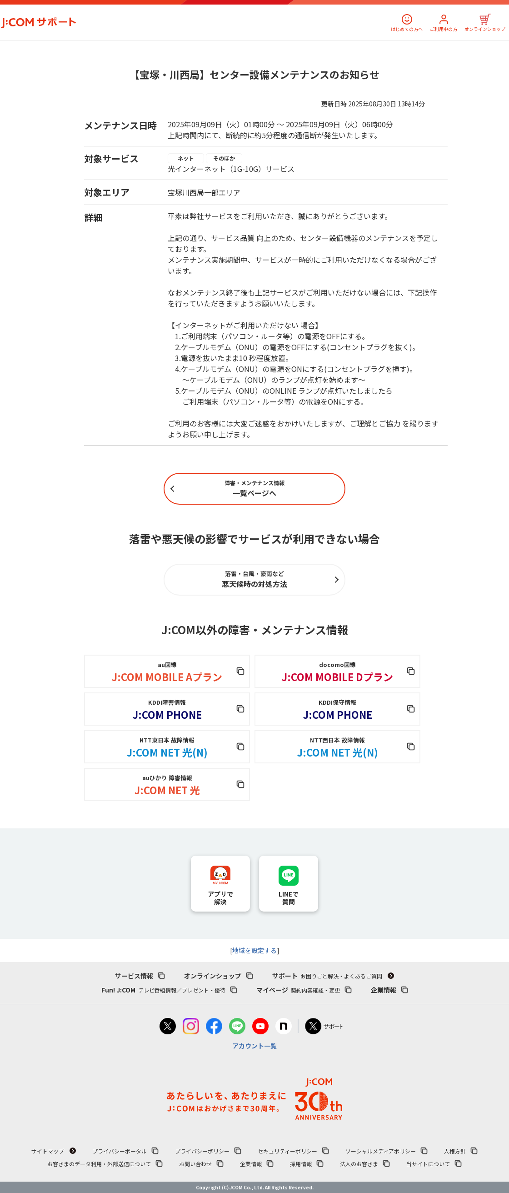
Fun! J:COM (163, 989)
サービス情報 (134, 975)
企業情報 (383, 989)
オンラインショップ (484, 28)
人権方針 (455, 1151)
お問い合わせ (195, 1164)
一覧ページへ (254, 488)
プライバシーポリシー (202, 1151)
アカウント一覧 (254, 1045)
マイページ (298, 989)
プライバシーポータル (119, 1151)
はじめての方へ (407, 28)
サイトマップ (47, 1151)
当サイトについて (428, 1164)
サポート (327, 975)
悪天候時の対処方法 (254, 579)
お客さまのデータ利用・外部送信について (99, 1164)
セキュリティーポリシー (287, 1151)
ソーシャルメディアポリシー (380, 1151)
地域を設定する (254, 950)
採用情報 (301, 1164)
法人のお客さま (359, 1164)
